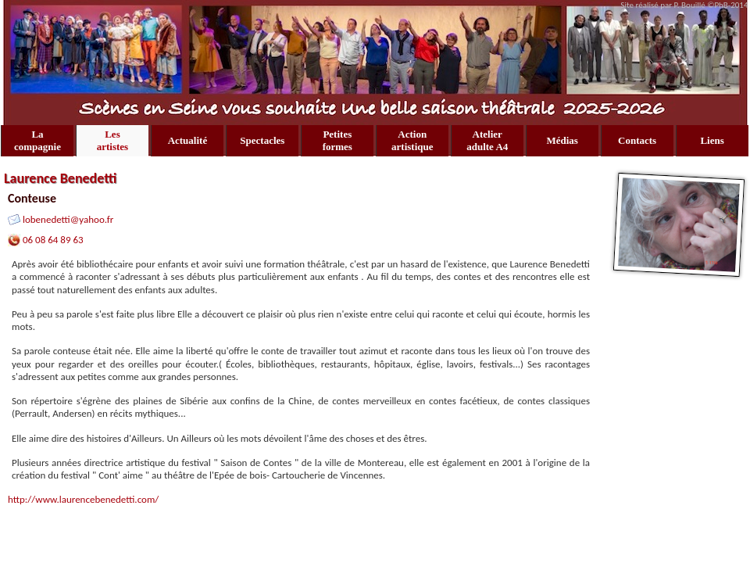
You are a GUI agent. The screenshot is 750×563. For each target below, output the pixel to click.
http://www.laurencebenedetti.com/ (83, 499)
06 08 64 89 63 (53, 240)
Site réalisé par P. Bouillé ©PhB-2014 (685, 5)
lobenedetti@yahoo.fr (68, 219)
